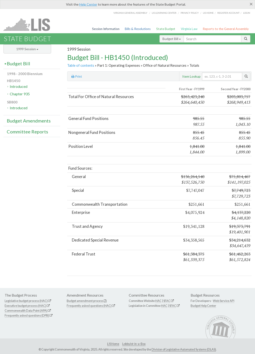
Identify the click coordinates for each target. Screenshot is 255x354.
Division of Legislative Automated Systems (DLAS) (184, 349)
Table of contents (80, 65)
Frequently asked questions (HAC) (89, 306)
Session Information (105, 29)
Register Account (228, 12)
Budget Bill (171, 39)
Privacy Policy (190, 12)
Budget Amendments (29, 120)
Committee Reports (27, 131)
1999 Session (27, 49)
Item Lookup (191, 76)
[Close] (251, 4)
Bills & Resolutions (138, 29)
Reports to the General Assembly (226, 29)
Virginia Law (189, 29)
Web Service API (223, 301)
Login (246, 12)
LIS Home (113, 344)
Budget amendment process (85, 301)
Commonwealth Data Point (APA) (26, 310)
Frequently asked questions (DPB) (27, 315)
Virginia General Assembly (130, 12)
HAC (158, 301)
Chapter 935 (20, 94)
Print (76, 76)
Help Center (88, 4)
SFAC (166, 301)
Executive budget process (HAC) (25, 306)
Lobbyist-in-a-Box (134, 344)
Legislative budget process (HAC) (26, 301)
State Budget (165, 29)
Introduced (18, 86)
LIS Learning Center (164, 12)
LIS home (208, 12)
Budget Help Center (203, 306)
